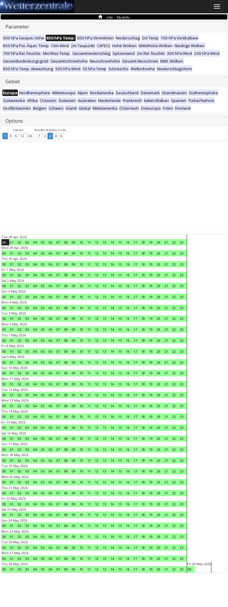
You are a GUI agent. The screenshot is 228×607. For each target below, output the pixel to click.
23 (181, 242)
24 (30, 135)
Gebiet (12, 81)
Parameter (17, 26)
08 (66, 242)
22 (174, 242)
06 (50, 242)
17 (135, 242)
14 (112, 242)
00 (4, 242)
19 (151, 242)
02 (19, 242)
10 (81, 242)
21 (166, 242)
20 (158, 242)
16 (127, 242)
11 (89, 242)
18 (143, 242)
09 (73, 242)
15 (120, 242)
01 (12, 242)
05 (43, 242)
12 (22, 135)
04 (35, 242)
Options (14, 121)
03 (27, 242)
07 (58, 242)
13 (104, 242)
